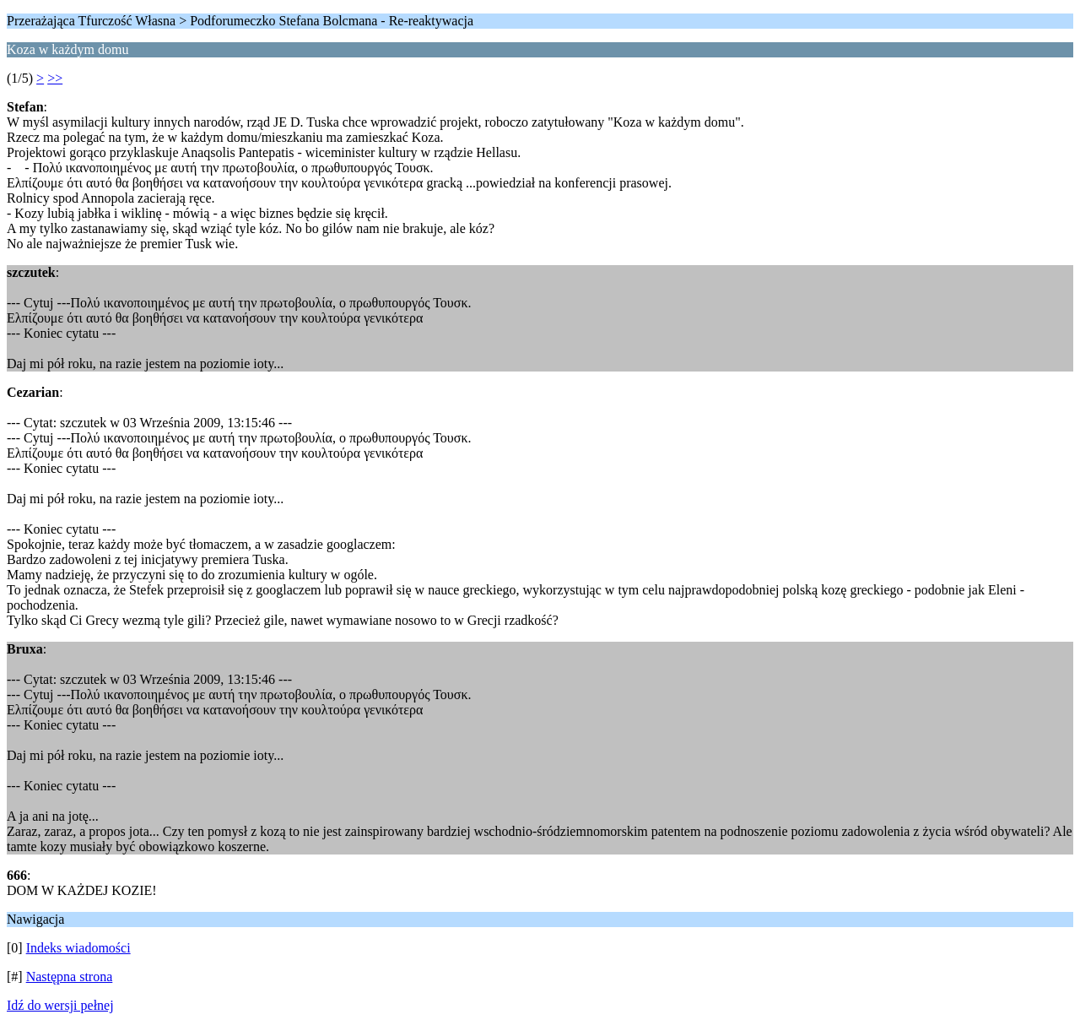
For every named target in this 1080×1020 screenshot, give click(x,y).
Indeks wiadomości (78, 948)
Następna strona (69, 976)
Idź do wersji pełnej (60, 1005)
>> (54, 78)
